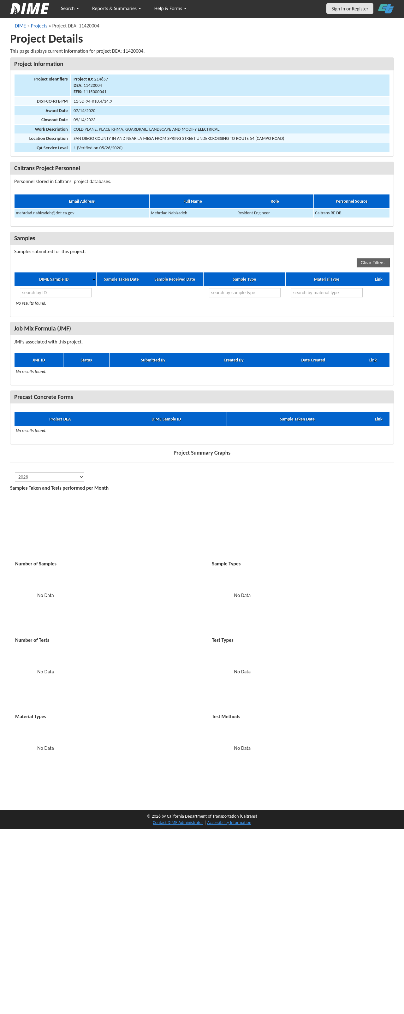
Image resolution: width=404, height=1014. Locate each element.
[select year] (49, 477)
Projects (39, 26)
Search (70, 8)
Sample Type (244, 279)
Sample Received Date (174, 279)
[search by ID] (56, 292)
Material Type (326, 279)
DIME (20, 26)
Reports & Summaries (116, 8)
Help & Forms (170, 8)
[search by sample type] (245, 292)
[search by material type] (327, 292)
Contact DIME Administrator (178, 822)
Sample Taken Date (121, 279)
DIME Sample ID (53, 279)
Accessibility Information (229, 822)
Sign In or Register (349, 9)
